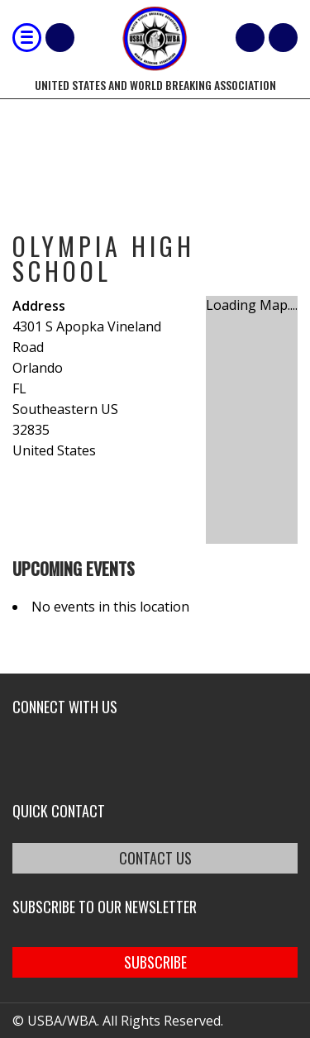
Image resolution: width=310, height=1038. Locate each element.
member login (283, 37)
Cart (250, 37)
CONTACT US (155, 858)
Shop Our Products (59, 37)
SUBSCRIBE (155, 962)
